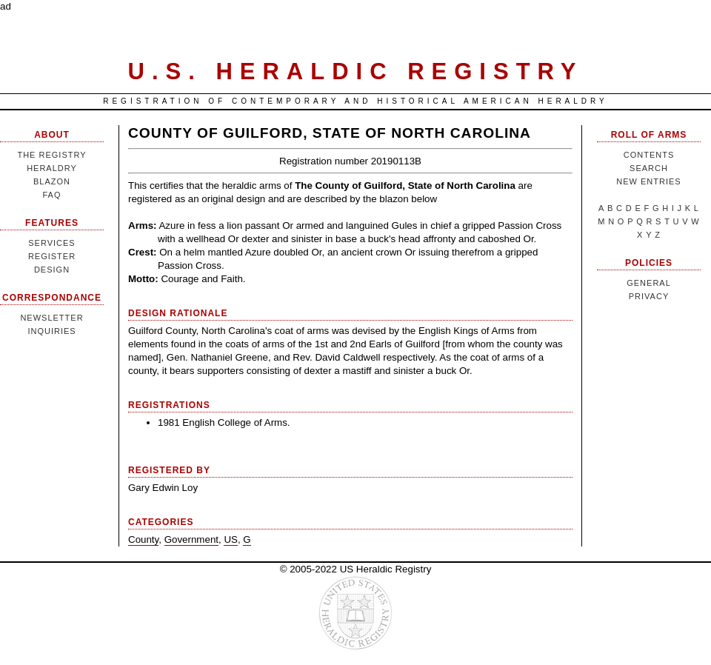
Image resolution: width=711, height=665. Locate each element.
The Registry (51, 154)
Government (191, 539)
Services (51, 242)
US (231, 539)
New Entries (648, 181)
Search (649, 168)
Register (52, 256)
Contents (649, 154)
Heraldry (52, 168)
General (649, 282)
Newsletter (51, 317)
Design (52, 269)
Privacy (649, 296)
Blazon (51, 181)
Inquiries (51, 331)
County (143, 539)
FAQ (51, 194)
